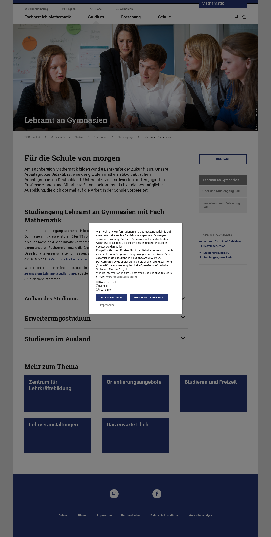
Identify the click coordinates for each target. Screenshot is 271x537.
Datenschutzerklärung (121, 276)
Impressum (105, 305)
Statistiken (104, 289)
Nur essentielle (106, 282)
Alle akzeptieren (111, 297)
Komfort (102, 285)
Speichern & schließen (148, 297)
